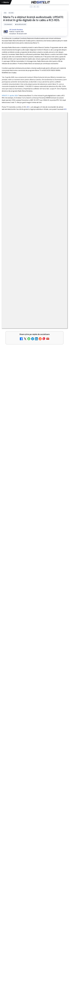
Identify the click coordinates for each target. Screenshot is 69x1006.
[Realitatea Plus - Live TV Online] (61, 638)
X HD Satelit (34, 938)
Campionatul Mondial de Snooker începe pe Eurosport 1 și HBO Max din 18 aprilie (34, 790)
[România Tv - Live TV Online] (61, 666)
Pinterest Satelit (34, 943)
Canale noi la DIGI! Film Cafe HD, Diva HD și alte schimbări (31, 548)
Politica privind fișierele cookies (34, 977)
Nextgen (25, 960)
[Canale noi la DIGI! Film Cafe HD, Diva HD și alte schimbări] (61, 552)
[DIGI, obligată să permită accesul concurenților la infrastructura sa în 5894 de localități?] (61, 623)
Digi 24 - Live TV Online (17, 677)
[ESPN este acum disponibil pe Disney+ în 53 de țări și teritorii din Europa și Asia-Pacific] (61, 595)
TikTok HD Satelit (34, 932)
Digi (4, 960)
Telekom (40, 960)
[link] (34, 551)
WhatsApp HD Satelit (34, 921)
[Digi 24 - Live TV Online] (61, 681)
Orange (32, 960)
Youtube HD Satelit (34, 927)
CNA (5, 13)
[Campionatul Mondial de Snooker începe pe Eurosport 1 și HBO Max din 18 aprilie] (34, 811)
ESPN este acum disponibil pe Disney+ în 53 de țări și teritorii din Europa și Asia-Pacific (29, 592)
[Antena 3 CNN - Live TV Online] (61, 652)
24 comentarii (8, 24)
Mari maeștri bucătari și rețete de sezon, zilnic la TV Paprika (28, 606)
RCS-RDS (11, 13)
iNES (54, 960)
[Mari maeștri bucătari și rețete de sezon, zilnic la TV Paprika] (61, 609)
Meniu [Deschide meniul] (5, 2)
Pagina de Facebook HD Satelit (34, 910)
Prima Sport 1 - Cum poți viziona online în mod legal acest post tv (31, 563)
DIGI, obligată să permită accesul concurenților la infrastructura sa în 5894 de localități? (27, 620)
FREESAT (9, 960)
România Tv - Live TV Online (19, 662)
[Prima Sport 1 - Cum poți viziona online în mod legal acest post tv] (61, 566)
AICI (28, 107)
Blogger (49, 986)
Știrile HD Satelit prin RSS (34, 948)
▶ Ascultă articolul (20, 24)
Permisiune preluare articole (34, 972)
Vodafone (47, 960)
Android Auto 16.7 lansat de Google (22, 576)
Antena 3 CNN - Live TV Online (20, 648)
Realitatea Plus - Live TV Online (20, 634)
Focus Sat (17, 960)
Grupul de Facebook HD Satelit (34, 916)
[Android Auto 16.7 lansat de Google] (61, 580)
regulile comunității (31, 498)
